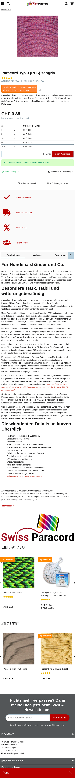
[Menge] (23, 154)
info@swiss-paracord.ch (14, 753)
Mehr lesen (7, 104)
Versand (25, 118)
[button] (66, 3)
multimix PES (38, 81)
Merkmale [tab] (37, 255)
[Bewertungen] (6, 78)
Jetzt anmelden (59, 718)
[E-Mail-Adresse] (27, 717)
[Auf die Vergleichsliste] (47, 20)
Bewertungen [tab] (61, 255)
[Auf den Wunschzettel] (54, 20)
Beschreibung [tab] (13, 255)
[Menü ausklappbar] (2, 3)
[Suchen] (8, 3)
